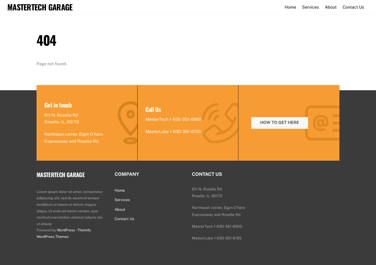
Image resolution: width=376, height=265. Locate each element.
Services (310, 7)
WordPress (66, 230)
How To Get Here (279, 122)
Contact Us (353, 7)
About (331, 7)
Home (290, 7)
